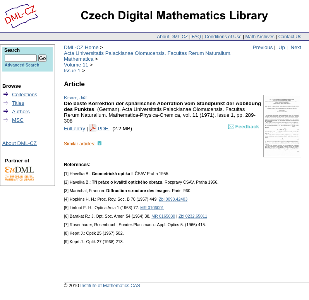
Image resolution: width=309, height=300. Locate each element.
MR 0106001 (152, 207)
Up (281, 47)
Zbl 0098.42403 (173, 199)
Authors (21, 111)
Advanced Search (22, 65)
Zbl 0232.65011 (193, 216)
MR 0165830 (163, 216)
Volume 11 (76, 65)
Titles (18, 103)
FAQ (196, 36)
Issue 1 (72, 70)
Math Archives (259, 36)
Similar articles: (79, 144)
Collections (24, 94)
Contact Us (289, 36)
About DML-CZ (172, 36)
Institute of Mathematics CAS (110, 285)
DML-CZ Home (81, 47)
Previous (263, 47)
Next (296, 47)
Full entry (74, 128)
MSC (18, 120)
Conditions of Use (223, 36)
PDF (103, 128)
